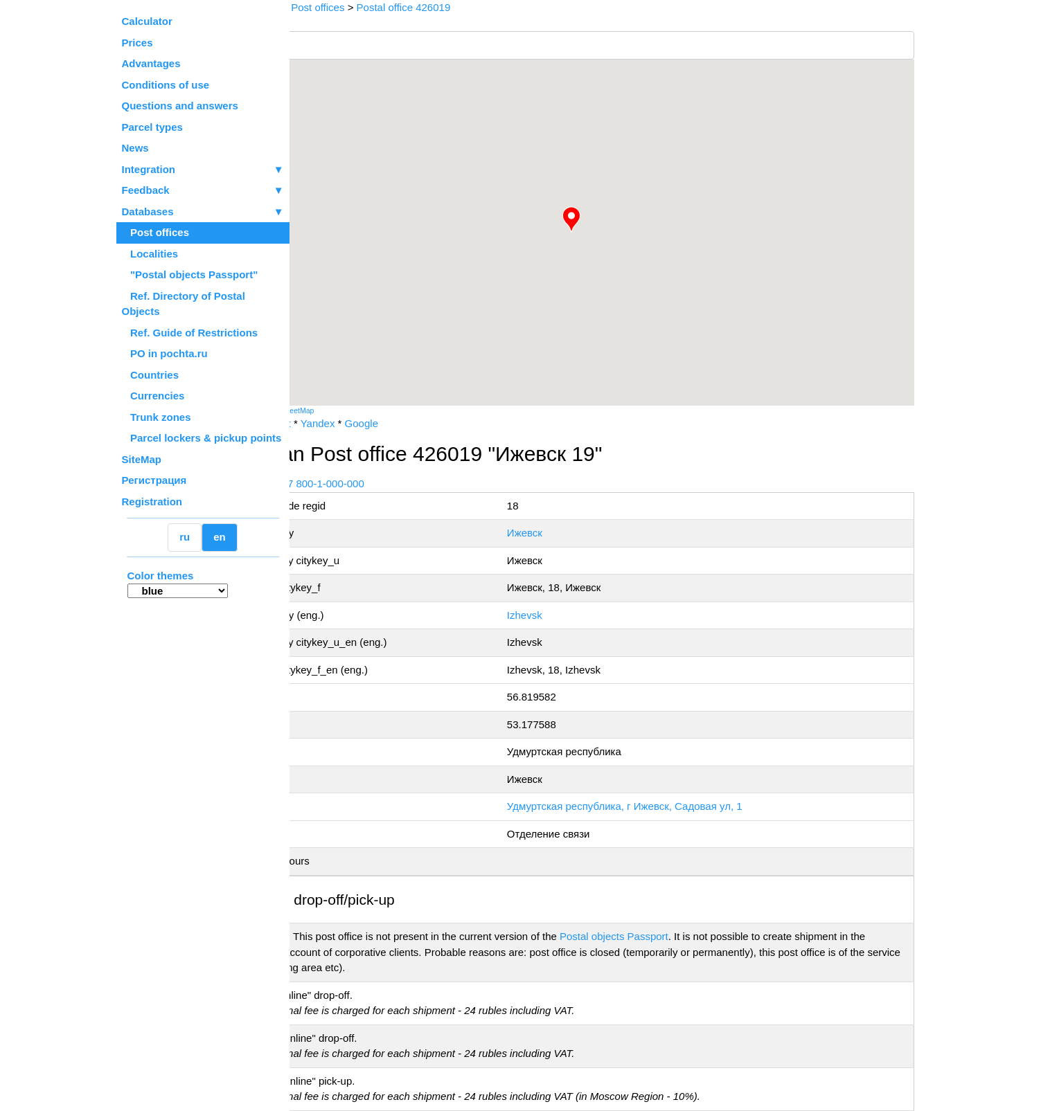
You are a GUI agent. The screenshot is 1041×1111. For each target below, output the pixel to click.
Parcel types (152, 127)
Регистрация (154, 480)
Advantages (151, 63)
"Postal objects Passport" (190, 274)
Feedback (203, 191)
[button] (607, 219)
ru (184, 537)
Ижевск (567, 533)
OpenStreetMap (358, 410)
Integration (203, 170)
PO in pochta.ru (165, 353)
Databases (148, 211)
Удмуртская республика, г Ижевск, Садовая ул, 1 (667, 806)
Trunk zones (156, 417)
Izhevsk (567, 615)
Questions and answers (180, 105)
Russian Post (331, 423)
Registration (152, 501)
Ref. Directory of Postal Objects (183, 304)
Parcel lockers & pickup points (202, 438)
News (135, 148)
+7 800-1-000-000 (393, 483)
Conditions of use (166, 85)
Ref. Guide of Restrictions (190, 332)
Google (432, 423)
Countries (150, 375)
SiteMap (142, 459)
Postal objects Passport (684, 936)
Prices (137, 42)
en (219, 537)
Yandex (388, 423)
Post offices (156, 232)
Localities (150, 254)
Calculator (147, 21)
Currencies (153, 395)
